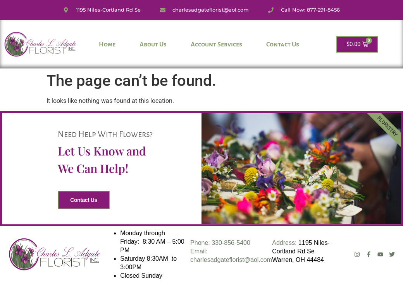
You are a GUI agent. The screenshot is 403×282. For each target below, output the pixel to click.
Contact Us (282, 44)
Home (107, 44)
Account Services (216, 44)
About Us (153, 44)
